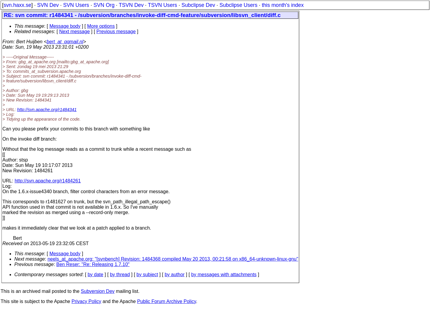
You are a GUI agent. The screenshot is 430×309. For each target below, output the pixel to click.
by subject (147, 274)
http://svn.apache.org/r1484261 (48, 180)
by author (175, 274)
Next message (74, 31)
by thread (120, 274)
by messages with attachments (224, 274)
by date (95, 274)
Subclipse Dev (198, 5)
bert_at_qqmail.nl (65, 41)
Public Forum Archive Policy (166, 301)
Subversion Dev (98, 291)
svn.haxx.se (17, 5)
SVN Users (76, 5)
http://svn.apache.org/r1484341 (46, 109)
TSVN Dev (131, 5)
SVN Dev (48, 5)
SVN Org (103, 5)
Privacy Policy (86, 301)
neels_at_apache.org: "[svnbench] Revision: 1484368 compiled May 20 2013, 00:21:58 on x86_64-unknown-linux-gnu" (172, 259)
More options (101, 26)
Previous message (116, 31)
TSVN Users (162, 5)
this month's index (283, 5)
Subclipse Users (238, 5)
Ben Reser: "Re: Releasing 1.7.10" (93, 264)
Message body (64, 26)
